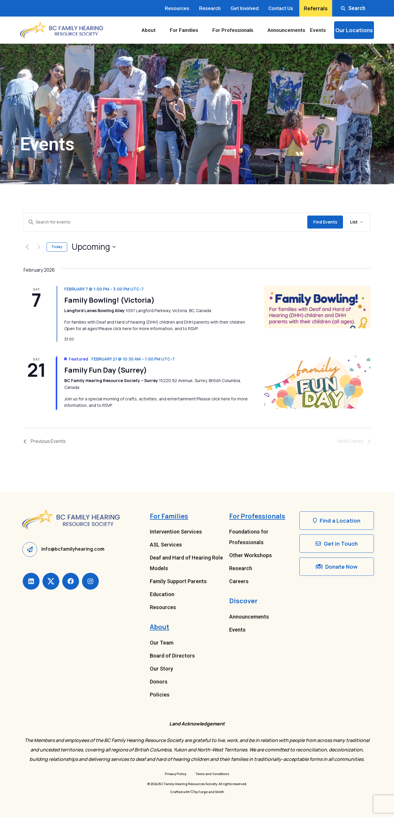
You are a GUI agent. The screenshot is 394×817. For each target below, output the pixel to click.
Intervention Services (176, 532)
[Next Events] (38, 246)
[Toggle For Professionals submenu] (259, 30)
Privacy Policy (175, 774)
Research (210, 8)
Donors (159, 682)
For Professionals (232, 30)
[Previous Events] (27, 246)
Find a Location (337, 520)
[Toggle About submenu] (161, 30)
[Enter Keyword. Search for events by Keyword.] (165, 222)
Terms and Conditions (212, 774)
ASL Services (166, 545)
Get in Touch (337, 543)
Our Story (161, 669)
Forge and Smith (211, 792)
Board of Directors (172, 656)
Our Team (161, 643)
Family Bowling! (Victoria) (109, 300)
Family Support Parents (178, 581)
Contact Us (280, 8)
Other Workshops (250, 555)
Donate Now (337, 566)
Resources (177, 8)
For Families (184, 30)
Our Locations (354, 30)
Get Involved (245, 8)
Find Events (325, 222)
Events (318, 30)
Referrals (316, 8)
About (149, 30)
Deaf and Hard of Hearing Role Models (186, 563)
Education (162, 594)
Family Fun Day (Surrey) (105, 370)
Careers (239, 581)
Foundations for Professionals (248, 537)
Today (57, 246)
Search (353, 8)
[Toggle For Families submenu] (204, 30)
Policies (160, 695)
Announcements (286, 30)
